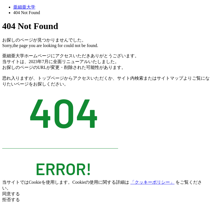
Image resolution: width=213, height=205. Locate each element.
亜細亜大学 (24, 7)
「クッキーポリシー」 (152, 182)
